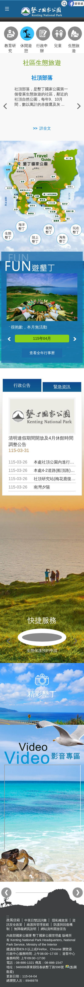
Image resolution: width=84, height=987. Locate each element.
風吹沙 (66, 204)
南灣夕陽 (42, 487)
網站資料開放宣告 (53, 929)
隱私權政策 (59, 920)
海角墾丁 (62, 239)
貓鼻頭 (31, 214)
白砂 (16, 209)
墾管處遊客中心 (50, 199)
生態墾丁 (8, 235)
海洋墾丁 (21, 226)
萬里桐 (10, 188)
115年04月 (42, 338)
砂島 (58, 216)
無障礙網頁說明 (25, 929)
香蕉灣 (54, 212)
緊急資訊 (61, 386)
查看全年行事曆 (42, 353)
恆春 (23, 181)
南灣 (37, 196)
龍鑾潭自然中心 (33, 190)
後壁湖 (33, 205)
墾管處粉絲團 (76, 3)
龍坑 (68, 219)
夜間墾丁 (49, 230)
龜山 (11, 164)
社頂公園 (53, 203)
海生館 (22, 167)
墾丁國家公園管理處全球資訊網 (42, 11)
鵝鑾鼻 (57, 221)
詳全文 (45, 128)
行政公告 (22, 385)
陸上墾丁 (35, 239)
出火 (32, 180)
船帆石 (49, 208)
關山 (16, 197)
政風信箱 (13, 920)
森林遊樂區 (51, 194)
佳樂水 (71, 187)
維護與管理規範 (38, 924)
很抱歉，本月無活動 (29, 327)
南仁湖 (69, 158)
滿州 (53, 177)
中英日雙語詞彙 (35, 920)
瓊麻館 (30, 195)
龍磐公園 (71, 211)
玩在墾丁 (76, 230)
